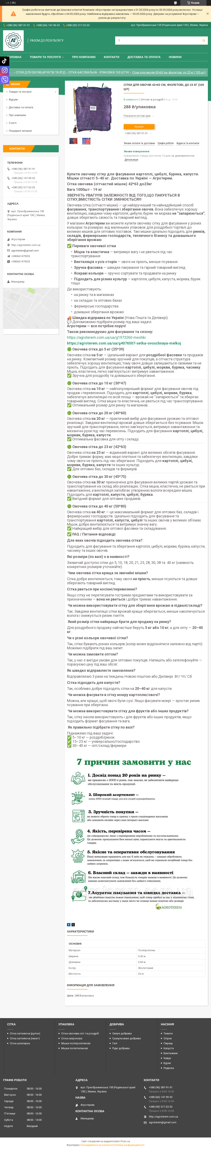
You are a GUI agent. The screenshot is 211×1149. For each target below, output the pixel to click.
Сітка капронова (71, 1038)
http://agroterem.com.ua (25, 245)
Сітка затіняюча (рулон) (25, 1033)
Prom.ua (125, 1141)
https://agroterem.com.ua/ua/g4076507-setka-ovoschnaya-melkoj (124, 343)
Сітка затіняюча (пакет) (25, 1038)
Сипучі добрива (122, 1033)
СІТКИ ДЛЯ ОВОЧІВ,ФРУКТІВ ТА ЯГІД (41, 72)
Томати (168, 1033)
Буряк (167, 1063)
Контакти (111, 57)
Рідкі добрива (121, 1048)
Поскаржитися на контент (96, 1145)
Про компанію (84, 57)
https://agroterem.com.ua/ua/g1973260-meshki (106, 337)
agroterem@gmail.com (25, 250)
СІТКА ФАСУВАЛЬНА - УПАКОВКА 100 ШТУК (98, 72)
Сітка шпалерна (20, 1043)
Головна (14, 57)
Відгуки (13, 99)
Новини (175, 57)
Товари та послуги (45, 57)
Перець (168, 1043)
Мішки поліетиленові (74, 1048)
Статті (12, 123)
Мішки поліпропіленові (75, 1043)
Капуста (169, 1048)
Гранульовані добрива (126, 1038)
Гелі (114, 1043)
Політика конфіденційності (128, 1145)
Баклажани (171, 1053)
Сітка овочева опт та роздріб (80, 1033)
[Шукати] (204, 40)
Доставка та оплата (144, 57)
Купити (139, 126)
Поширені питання (20, 130)
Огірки (168, 1038)
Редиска (169, 1068)
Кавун (167, 1058)
